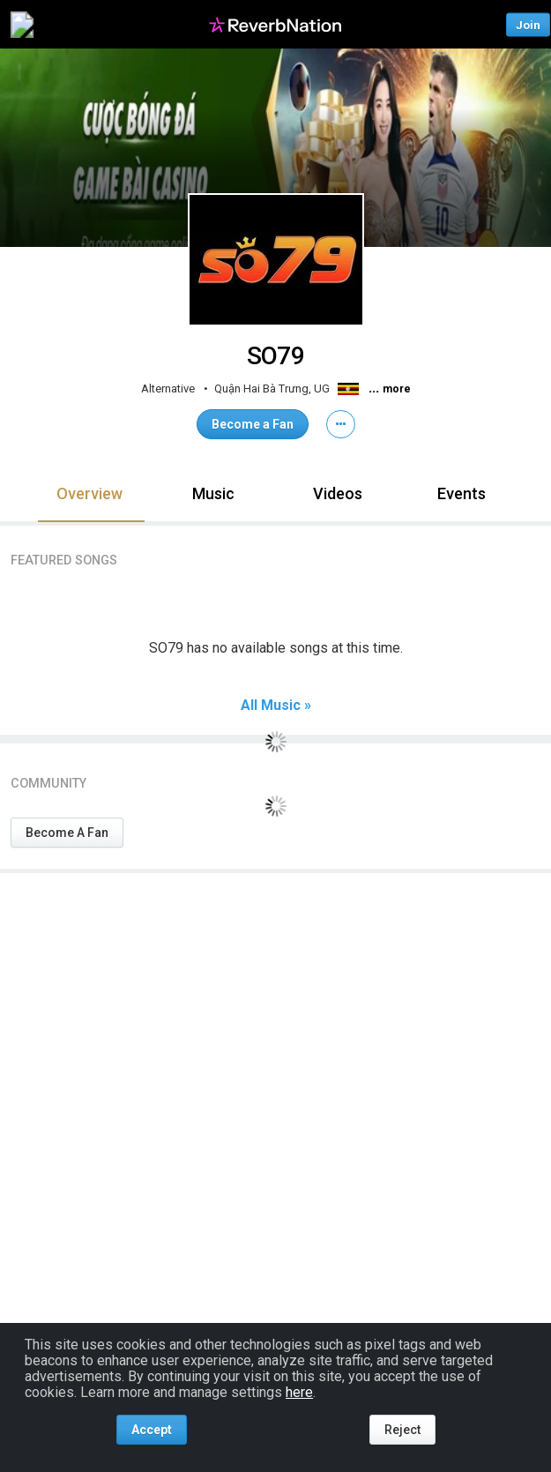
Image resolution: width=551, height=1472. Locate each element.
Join (528, 24)
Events (461, 493)
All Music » (276, 706)
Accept (151, 1430)
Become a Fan (253, 424)
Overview (89, 493)
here (299, 1392)
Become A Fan (67, 833)
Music (213, 493)
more (397, 389)
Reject (402, 1430)
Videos (337, 493)
